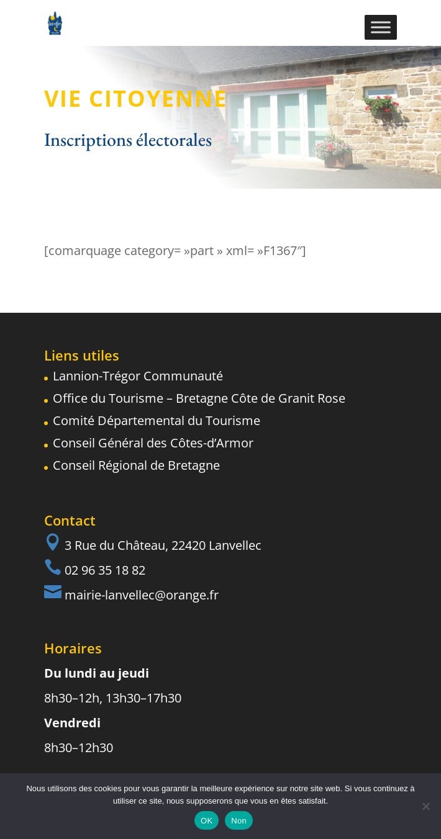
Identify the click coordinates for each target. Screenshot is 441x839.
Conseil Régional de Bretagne (136, 465)
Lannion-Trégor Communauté (138, 375)
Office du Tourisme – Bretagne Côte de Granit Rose (199, 398)
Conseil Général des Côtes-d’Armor (153, 442)
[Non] (425, 806)
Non (239, 820)
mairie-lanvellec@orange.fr (142, 594)
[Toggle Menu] (381, 27)
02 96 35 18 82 (105, 570)
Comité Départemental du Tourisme (156, 420)
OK (206, 820)
